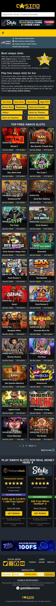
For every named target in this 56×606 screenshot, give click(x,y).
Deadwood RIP (14, 199)
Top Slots (6, 102)
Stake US (40, 479)
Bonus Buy (7, 107)
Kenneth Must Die (41, 331)
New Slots (19, 102)
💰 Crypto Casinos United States (24, 44)
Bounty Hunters (14, 357)
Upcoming (32, 102)
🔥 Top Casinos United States (23, 38)
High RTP (44, 102)
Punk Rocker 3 (14, 278)
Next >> (32, 446)
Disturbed (41, 252)
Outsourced (42, 383)
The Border (42, 436)
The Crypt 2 (42, 173)
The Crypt (14, 225)
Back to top (46, 450)
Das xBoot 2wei (14, 173)
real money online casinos (18, 91)
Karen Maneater (14, 436)
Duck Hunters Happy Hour (14, 252)
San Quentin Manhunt (14, 383)
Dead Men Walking (42, 199)
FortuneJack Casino (13, 479)
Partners (32, 562)
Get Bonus (14, 513)
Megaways (21, 107)
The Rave (42, 357)
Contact (42, 562)
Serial (14, 304)
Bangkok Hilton (14, 331)
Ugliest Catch (14, 410)
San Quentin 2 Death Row (42, 146)
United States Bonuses (20, 46)
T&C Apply (8, 518)
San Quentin (41, 278)
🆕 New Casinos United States (23, 41)
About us (50, 562)
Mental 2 (14, 146)
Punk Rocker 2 (41, 304)
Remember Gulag (41, 410)
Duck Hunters (42, 225)
